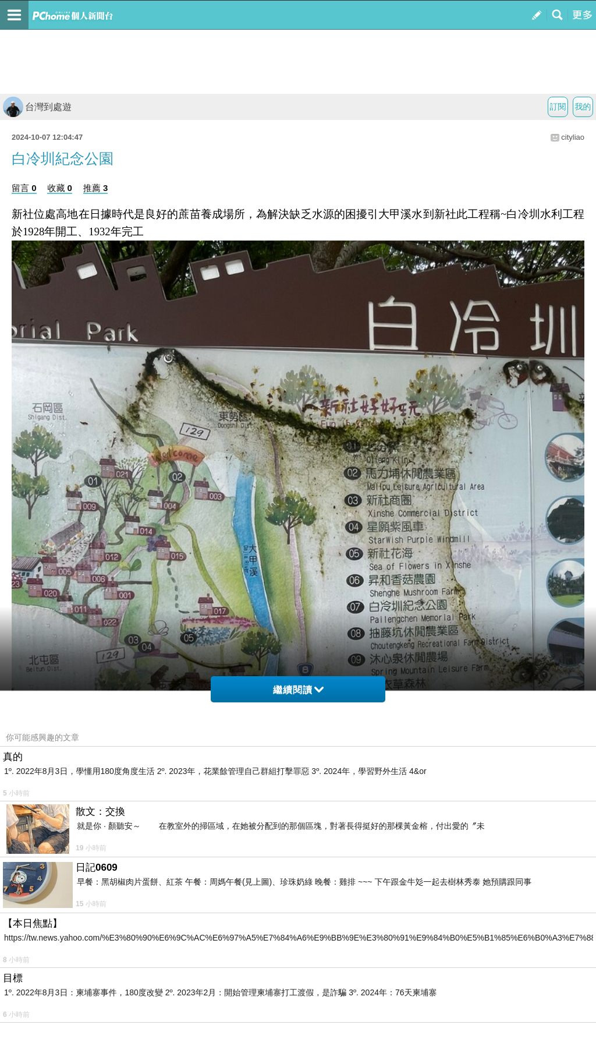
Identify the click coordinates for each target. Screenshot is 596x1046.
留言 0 (24, 188)
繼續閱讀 (298, 690)
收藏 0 (59, 188)
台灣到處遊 (37, 107)
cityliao (572, 137)
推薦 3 (95, 188)
